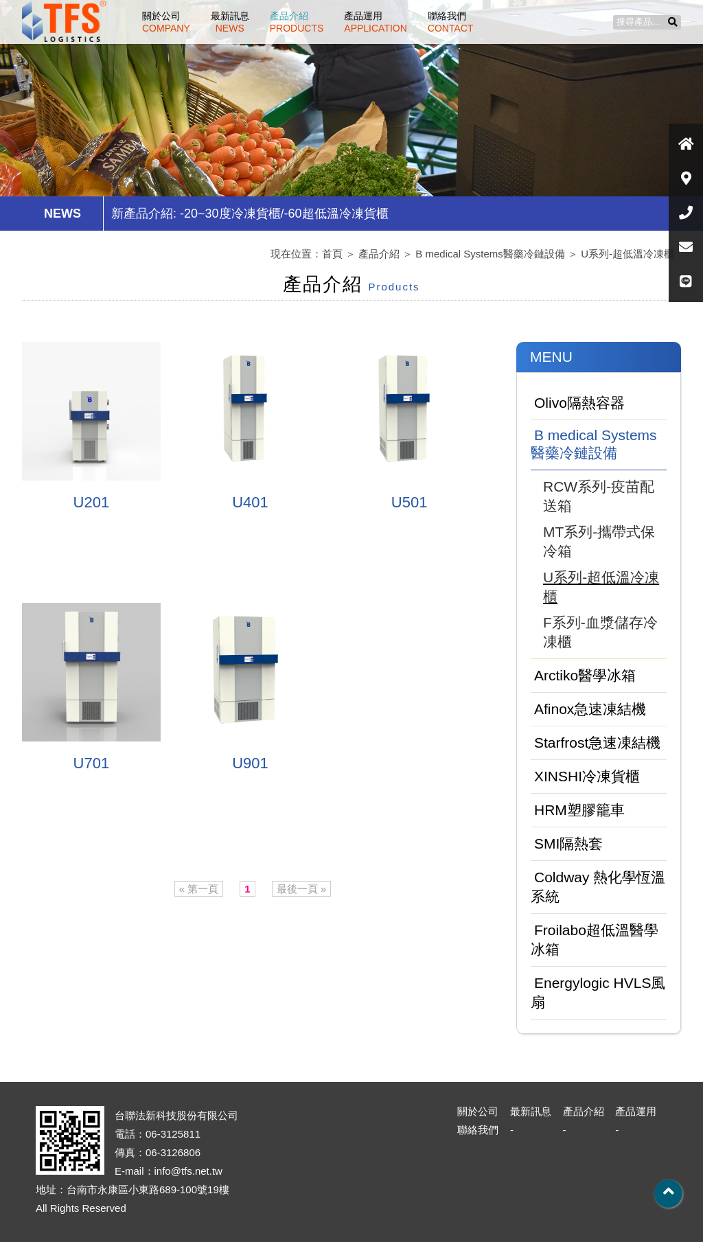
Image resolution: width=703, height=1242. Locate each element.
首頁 (332, 254)
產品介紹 (297, 22)
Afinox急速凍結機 (590, 709)
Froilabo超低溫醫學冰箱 (594, 939)
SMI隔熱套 (568, 843)
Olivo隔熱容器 (579, 403)
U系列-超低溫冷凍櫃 (627, 254)
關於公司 (166, 22)
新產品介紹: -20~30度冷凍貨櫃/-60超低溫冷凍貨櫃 (250, 213)
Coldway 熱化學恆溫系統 (598, 886)
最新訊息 (230, 22)
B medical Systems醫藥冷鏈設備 (490, 254)
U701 (91, 763)
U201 (91, 502)
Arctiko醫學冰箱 (585, 675)
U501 (409, 502)
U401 (250, 502)
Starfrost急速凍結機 (597, 742)
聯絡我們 (451, 22)
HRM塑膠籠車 (579, 810)
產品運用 (375, 22)
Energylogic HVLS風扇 (598, 992)
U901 (250, 763)
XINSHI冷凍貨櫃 (587, 776)
